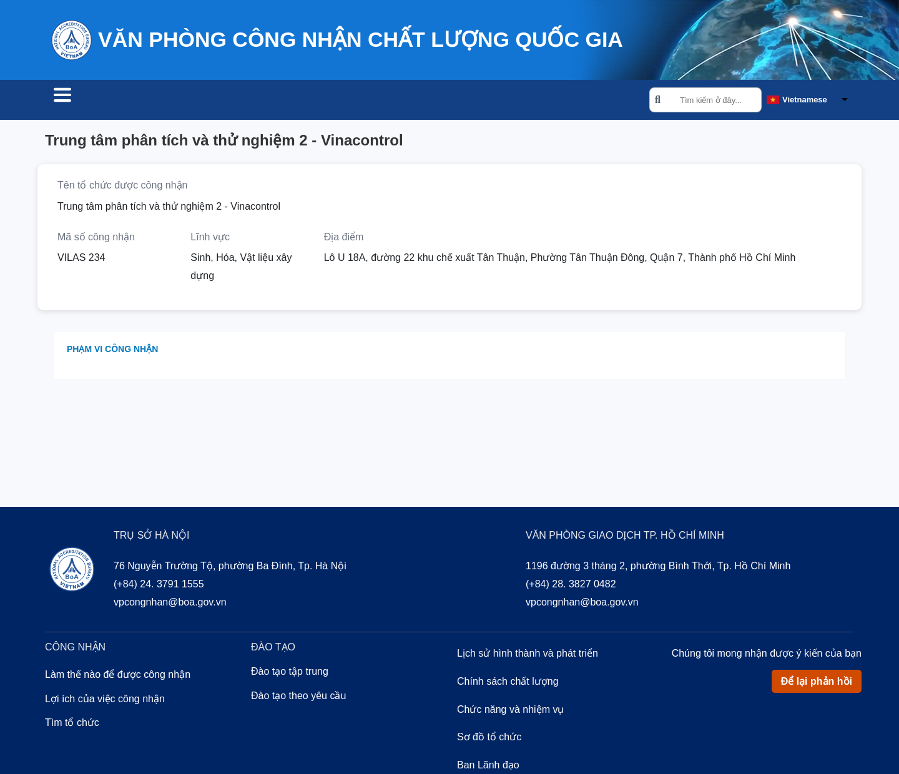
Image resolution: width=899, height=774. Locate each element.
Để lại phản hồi (816, 683)
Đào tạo (251, 101)
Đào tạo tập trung (289, 673)
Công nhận (176, 101)
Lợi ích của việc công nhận (105, 700)
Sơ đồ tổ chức (489, 738)
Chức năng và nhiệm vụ (510, 711)
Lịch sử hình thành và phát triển (527, 655)
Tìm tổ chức (89, 101)
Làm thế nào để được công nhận (117, 676)
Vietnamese (804, 100)
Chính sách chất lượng (508, 683)
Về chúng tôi (330, 101)
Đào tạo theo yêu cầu (298, 697)
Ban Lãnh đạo (488, 767)
